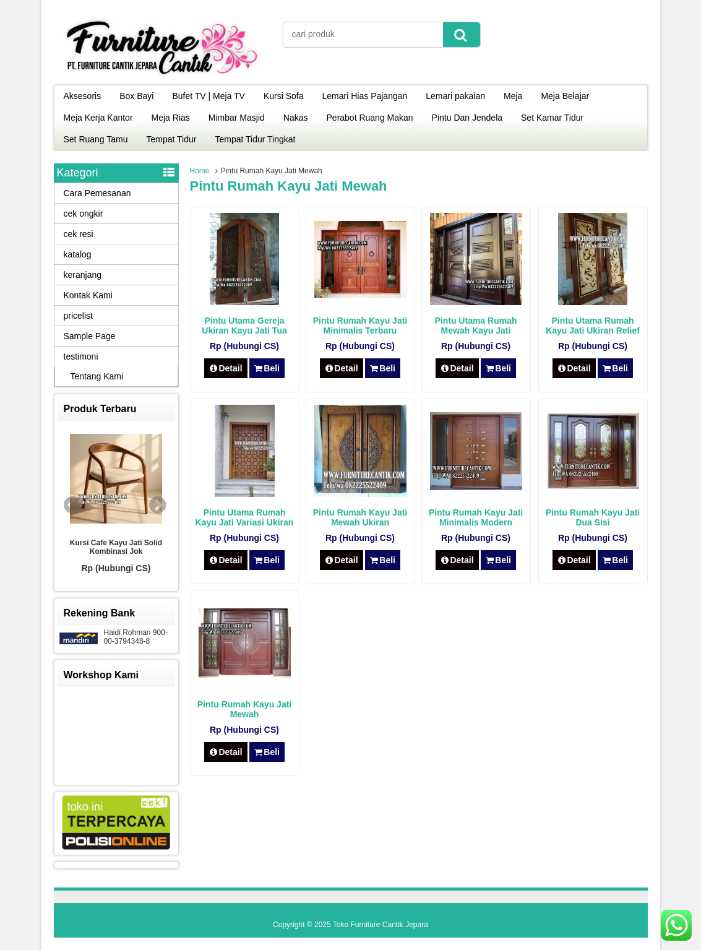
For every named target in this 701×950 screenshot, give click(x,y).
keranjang (83, 275)
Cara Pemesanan (97, 193)
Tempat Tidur (172, 139)
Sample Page (90, 336)
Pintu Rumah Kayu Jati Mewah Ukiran (360, 517)
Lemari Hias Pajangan (365, 96)
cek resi (78, 234)
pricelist (78, 316)
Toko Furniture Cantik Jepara (380, 924)
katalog (78, 254)
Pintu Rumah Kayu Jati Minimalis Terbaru (360, 325)
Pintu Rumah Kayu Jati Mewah (244, 709)
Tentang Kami (97, 376)
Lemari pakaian (455, 96)
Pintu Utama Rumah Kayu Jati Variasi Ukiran (245, 517)
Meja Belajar (565, 96)
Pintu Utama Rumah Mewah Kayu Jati (475, 325)
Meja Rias (171, 118)
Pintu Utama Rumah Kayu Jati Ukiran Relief (593, 325)
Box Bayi (136, 96)
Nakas (295, 118)
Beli (267, 368)
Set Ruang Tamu (96, 139)
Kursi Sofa (284, 96)
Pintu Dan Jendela (467, 118)
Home (200, 170)
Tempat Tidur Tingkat (255, 139)
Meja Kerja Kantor (98, 118)
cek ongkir (83, 213)
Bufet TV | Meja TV (208, 96)
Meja (513, 96)
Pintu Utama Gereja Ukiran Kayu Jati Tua (244, 325)
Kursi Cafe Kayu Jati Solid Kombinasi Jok (116, 547)
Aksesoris (82, 96)
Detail (226, 368)
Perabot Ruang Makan (370, 118)
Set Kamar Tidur (552, 118)
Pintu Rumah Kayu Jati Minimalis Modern (476, 517)
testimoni (81, 356)
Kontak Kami (88, 295)
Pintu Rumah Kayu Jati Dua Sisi (593, 517)
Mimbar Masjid (237, 118)
